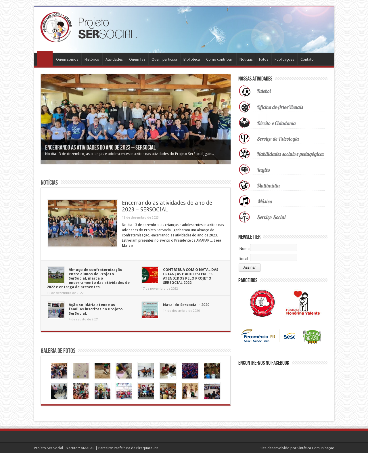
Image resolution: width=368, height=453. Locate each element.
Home (45, 58)
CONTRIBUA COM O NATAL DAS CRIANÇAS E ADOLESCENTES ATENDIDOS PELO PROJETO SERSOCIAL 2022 (190, 276)
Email (243, 258)
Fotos (263, 59)
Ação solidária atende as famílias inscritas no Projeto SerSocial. (96, 309)
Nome (244, 248)
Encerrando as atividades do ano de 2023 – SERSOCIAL (100, 148)
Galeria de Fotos (58, 351)
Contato (307, 59)
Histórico (92, 59)
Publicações (284, 59)
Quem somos (67, 59)
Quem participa (164, 59)
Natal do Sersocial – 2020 (186, 305)
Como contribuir (219, 59)
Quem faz (137, 59)
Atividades (114, 59)
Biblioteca (191, 59)
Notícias (246, 59)
